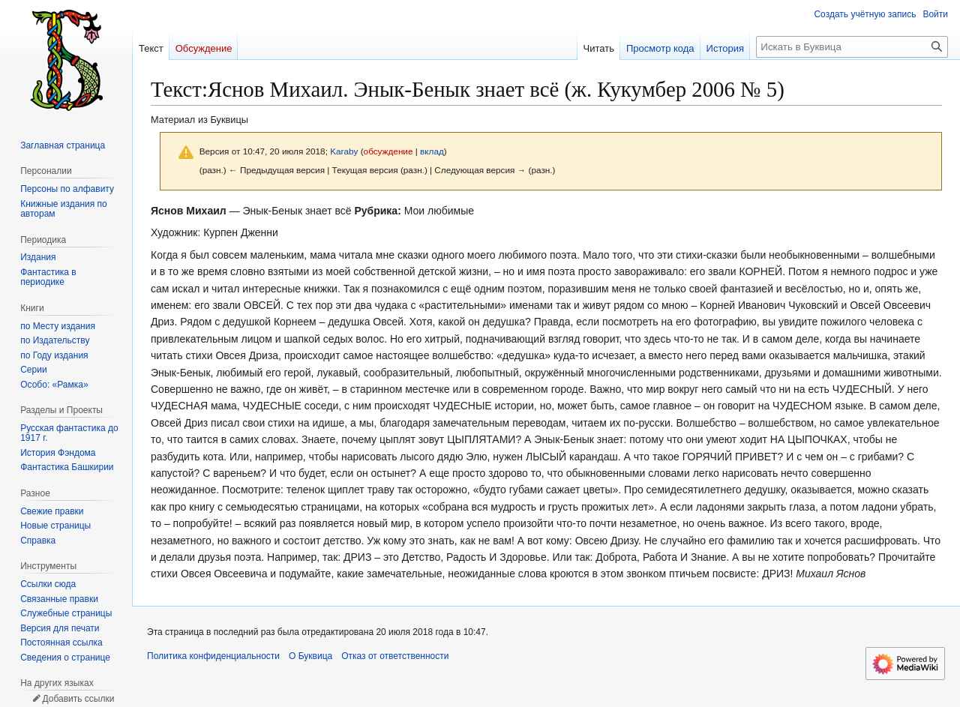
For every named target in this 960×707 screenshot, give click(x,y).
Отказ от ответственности (394, 656)
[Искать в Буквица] (852, 47)
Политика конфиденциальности (213, 656)
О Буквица (310, 656)
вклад (432, 151)
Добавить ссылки (78, 699)
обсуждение (388, 151)
